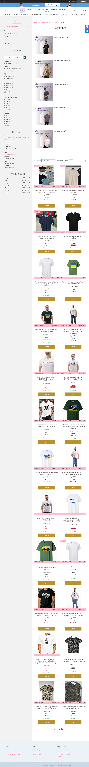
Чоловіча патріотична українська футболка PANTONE (73, 283)
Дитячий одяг (37, 754)
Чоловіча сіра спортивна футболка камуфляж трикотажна (73, 707)
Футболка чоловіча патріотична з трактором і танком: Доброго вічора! (47, 567)
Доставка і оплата (36, 14)
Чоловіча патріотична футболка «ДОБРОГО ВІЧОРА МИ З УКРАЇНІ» (46, 379)
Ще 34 (8, 94)
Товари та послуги (20, 14)
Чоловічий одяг (52, 22)
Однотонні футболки (61, 84)
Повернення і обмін (52, 14)
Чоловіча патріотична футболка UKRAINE (46, 519)
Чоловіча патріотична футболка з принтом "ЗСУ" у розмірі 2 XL (73, 614)
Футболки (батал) (59, 107)
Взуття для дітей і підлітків (15, 754)
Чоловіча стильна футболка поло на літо (73, 191)
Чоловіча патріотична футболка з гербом (73, 237)
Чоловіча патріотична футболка (73, 566)
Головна (7, 14)
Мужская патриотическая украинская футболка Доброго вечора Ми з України (73, 520)
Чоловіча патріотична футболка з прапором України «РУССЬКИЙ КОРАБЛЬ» (73, 331)
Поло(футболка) (59, 131)
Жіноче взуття (12, 750)
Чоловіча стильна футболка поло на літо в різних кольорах (46, 191)
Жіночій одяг (37, 750)
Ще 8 (7, 125)
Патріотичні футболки (61, 37)
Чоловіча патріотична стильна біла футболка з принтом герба (46, 425)
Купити (47, 205)
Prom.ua (53, 763)
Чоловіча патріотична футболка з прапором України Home (73, 473)
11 (62, 729)
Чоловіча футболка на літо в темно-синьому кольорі (46, 237)
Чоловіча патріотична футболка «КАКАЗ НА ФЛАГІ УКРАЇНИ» (73, 378)
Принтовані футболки (61, 60)
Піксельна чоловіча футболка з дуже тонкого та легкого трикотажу (73, 660)
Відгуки (74, 14)
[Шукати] (2, 10)
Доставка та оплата (10, 30)
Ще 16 (8, 110)
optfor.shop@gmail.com (11, 154)
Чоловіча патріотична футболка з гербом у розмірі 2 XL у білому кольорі (46, 283)
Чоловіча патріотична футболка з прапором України (46, 330)
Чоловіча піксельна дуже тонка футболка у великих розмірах (46, 707)
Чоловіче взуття (12, 752)
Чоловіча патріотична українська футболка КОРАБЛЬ (47, 473)
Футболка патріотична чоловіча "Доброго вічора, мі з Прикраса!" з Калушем (73, 426)
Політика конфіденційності (64, 765)
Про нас (7, 36)
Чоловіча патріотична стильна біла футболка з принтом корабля (46, 614)
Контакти (65, 14)
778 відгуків (74, 1)
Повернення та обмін (11, 33)
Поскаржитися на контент (49, 765)
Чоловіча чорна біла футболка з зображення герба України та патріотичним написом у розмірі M (46, 661)
